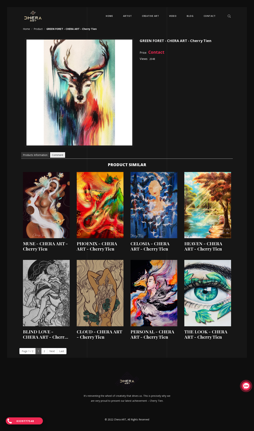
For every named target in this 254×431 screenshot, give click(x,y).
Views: (144, 59)
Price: (143, 53)
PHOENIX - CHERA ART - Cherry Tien (97, 246)
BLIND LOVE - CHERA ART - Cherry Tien (45, 334)
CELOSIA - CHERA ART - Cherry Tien (150, 246)
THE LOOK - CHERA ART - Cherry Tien (205, 334)
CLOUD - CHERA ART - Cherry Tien (99, 334)
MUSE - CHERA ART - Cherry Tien (45, 246)
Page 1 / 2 (27, 351)
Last (61, 351)
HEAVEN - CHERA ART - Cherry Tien (203, 246)
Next (52, 351)
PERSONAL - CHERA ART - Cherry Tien (152, 334)
